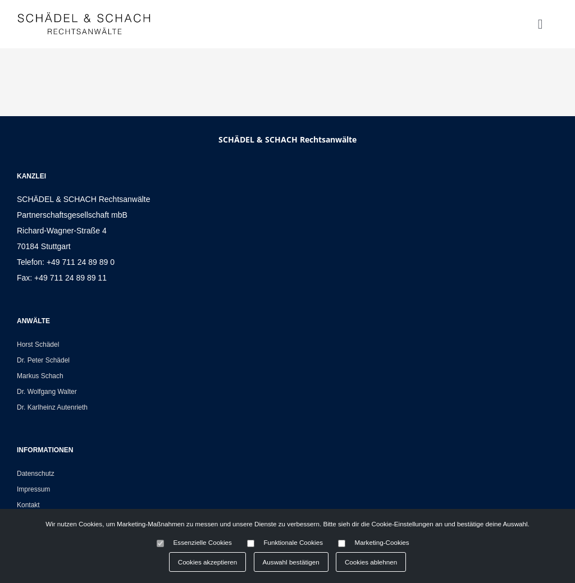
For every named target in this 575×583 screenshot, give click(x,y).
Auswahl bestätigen (291, 562)
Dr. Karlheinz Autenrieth (52, 407)
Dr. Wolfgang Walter (47, 392)
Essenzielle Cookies (203, 542)
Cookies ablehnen (371, 562)
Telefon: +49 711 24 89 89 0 (66, 262)
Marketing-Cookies (382, 542)
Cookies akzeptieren (208, 562)
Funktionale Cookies (293, 542)
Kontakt (28, 505)
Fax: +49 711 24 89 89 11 (62, 277)
